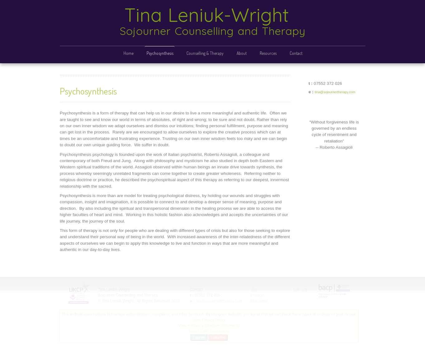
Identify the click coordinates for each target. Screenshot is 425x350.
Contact (296, 53)
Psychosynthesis (160, 53)
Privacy (256, 295)
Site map (300, 289)
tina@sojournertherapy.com (335, 91)
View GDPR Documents (209, 331)
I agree (199, 337)
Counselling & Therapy (205, 53)
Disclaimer (259, 301)
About (242, 53)
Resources (268, 53)
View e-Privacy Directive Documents (208, 326)
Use (253, 289)
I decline (218, 337)
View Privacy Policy (208, 320)
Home (128, 53)
